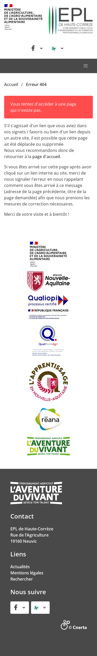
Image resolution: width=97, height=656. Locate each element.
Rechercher (21, 579)
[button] (85, 66)
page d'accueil (46, 156)
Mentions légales (26, 573)
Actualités (20, 566)
